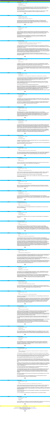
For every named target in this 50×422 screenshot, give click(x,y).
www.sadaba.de (25, 409)
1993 (27, 1)
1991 (22, 1)
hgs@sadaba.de (34, 408)
